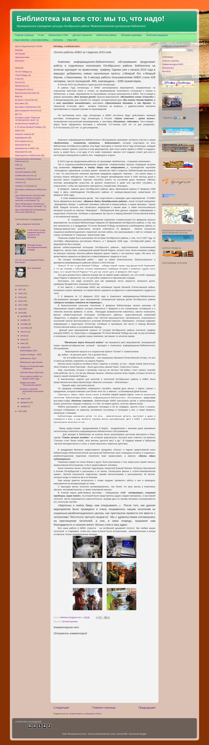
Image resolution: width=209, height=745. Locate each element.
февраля (25, 402)
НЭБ (17, 165)
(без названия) (34, 268)
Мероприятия (21, 152)
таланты (19, 182)
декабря (25, 316)
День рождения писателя (26, 110)
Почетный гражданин (157, 35)
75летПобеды (21, 75)
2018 (20, 301)
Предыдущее (146, 707)
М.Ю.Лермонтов (22, 141)
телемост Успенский (24, 186)
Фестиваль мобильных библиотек (30, 189)
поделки (19, 168)
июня (23, 339)
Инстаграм (20, 54)
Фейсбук (19, 50)
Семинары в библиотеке (26, 179)
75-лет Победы (22, 72)
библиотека (20, 86)
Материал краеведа (131, 35)
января (24, 406)
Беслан (18, 82)
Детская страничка (82, 35)
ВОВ (17, 96)
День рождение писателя (28, 224)
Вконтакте (19, 61)
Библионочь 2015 (28, 358)
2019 (20, 297)
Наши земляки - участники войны (31, 40)
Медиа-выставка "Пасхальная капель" (31, 384)
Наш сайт (72, 40)
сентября (25, 328)
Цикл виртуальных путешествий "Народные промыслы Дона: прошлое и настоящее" (30, 197)
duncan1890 (121, 734)
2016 (20, 309)
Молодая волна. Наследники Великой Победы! (37, 247)
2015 (20, 313)
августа (24, 332)
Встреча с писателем (25, 100)
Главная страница (24, 35)
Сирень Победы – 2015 (31, 354)
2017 (20, 305)
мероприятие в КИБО (25, 148)
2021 (20, 289)
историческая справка (25, 123)
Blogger (143, 734)
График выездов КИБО (172, 64)
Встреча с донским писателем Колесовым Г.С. (31, 391)
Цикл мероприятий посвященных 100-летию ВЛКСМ (30, 211)
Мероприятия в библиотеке (27, 155)
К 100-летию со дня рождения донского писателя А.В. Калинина (36, 233)
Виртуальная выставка (25, 93)
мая (23, 343)
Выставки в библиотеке (26, 107)
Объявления (168, 68)
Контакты (58, 40)
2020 (20, 293)
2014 (20, 411)
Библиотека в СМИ (58, 35)
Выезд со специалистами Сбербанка (31, 367)
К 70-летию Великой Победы (28, 127)
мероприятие (21, 145)
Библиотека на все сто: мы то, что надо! (91, 18)
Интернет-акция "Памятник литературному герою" (27, 118)
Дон (17, 114)
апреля (24, 347)
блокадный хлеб (22, 89)
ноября (24, 320)
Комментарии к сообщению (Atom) (85, 714)
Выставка (19, 103)
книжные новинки (23, 134)
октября (24, 324)
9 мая (17, 79)
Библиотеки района (106, 35)
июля (23, 336)
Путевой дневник (70, 621)
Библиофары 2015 (28, 350)
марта (24, 398)
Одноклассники (22, 57)
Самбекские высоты (24, 175)
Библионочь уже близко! (31, 362)
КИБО (18, 130)
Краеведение (21, 138)
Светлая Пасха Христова (31, 372)
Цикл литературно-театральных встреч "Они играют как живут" (30, 205)
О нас (41, 35)
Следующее (61, 707)
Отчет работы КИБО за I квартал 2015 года (31, 377)
